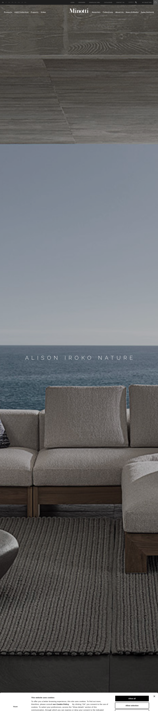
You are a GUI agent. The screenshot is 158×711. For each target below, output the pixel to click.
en (3, 2)
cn (19, 2)
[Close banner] (154, 680)
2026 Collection (21, 12)
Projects (34, 12)
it (6, 2)
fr (12, 2)
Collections (108, 12)
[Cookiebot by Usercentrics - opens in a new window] (15, 706)
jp (22, 2)
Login (72, 2)
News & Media (132, 12)
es (15, 2)
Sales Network (147, 12)
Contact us (120, 2)
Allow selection (131, 689)
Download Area (94, 2)
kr (25, 2)
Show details (125, 706)
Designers (81, 2)
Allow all (132, 682)
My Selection (150, 2)
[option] (79, 358)
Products (8, 12)
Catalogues (108, 2)
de (9, 2)
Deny (132, 696)
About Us (119, 12)
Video (43, 12)
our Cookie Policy (61, 687)
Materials (96, 12)
